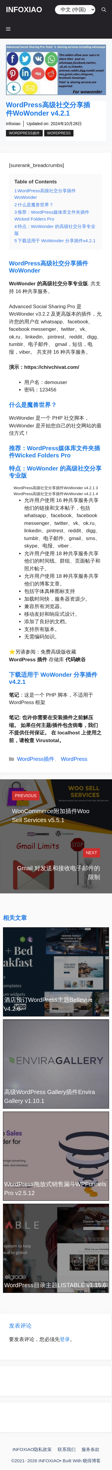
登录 (65, 1339)
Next (91, 852)
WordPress (59, 133)
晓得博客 (92, 1460)
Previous (25, 795)
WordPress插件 (24, 133)
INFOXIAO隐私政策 (32, 1449)
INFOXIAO (24, 9)
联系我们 (67, 1449)
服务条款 (90, 1449)
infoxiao (13, 123)
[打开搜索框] (104, 9)
